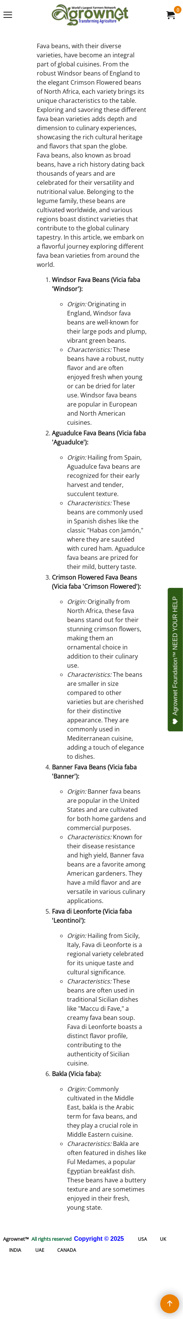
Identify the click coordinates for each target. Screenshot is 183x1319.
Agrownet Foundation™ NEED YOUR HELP (175, 660)
